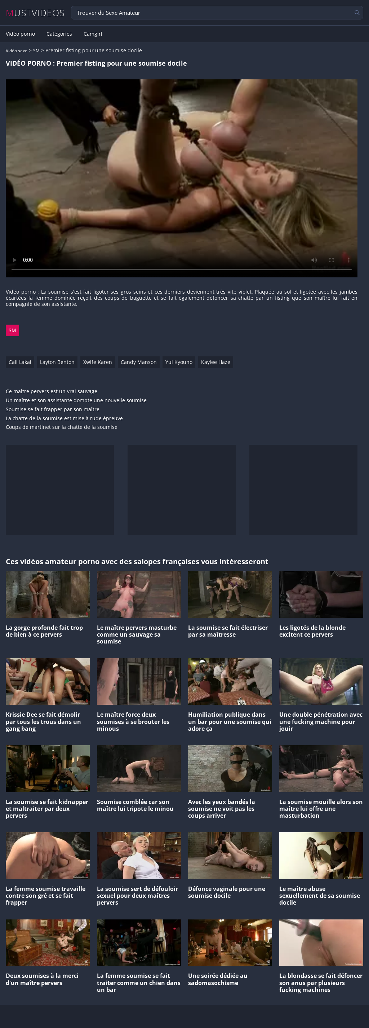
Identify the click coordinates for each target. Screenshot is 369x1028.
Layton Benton (57, 362)
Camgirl (93, 33)
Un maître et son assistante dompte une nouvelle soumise (76, 400)
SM (36, 51)
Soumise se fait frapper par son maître (52, 410)
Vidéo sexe (16, 51)
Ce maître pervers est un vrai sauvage (51, 391)
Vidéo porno (20, 33)
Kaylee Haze (215, 362)
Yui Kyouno (178, 362)
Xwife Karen (97, 362)
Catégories (59, 33)
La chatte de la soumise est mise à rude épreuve (64, 419)
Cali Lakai (20, 362)
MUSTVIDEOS (35, 12)
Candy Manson (139, 362)
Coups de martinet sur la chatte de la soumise (61, 427)
